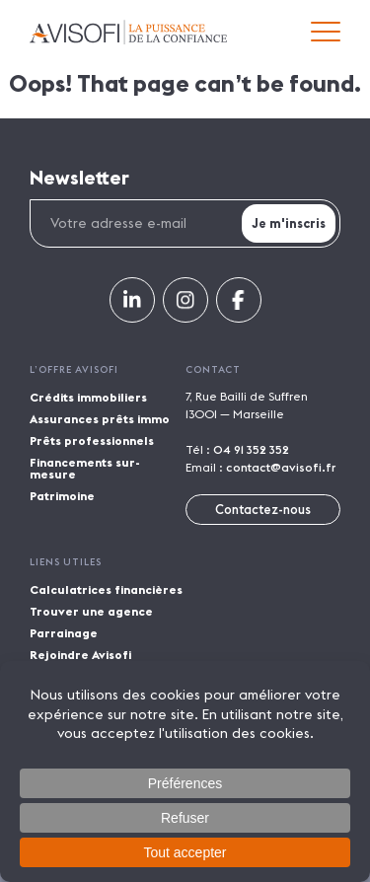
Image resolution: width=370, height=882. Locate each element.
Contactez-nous (263, 509)
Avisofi (128, 32)
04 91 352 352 (251, 449)
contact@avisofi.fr (280, 467)
